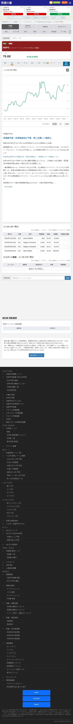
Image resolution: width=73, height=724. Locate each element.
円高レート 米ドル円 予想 (16, 475)
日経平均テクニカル (13, 401)
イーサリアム (11, 653)
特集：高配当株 (12, 603)
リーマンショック (13, 589)
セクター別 (16, 31)
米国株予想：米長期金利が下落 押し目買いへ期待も (27, 138)
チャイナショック (13, 595)
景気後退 (53, 31)
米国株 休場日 (12, 557)
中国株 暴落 (11, 599)
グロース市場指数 (13, 416)
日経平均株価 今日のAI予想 (16, 377)
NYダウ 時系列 (11, 544)
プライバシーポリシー (14, 683)
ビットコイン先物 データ (15, 669)
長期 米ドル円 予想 (13, 472)
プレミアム (57, 2)
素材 (4, 43)
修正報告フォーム (36, 355)
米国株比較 (36, 17)
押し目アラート (62, 26)
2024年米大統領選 (13, 632)
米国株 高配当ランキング (15, 610)
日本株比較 (27, 17)
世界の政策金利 (12, 521)
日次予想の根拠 (12, 380)
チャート (52, 63)
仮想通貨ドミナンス (14, 666)
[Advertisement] (36, 204)
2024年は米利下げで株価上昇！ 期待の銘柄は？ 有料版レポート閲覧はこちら (31, 157)
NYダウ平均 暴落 (13, 581)
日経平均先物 (11, 407)
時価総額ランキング (14, 663)
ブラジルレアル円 (13, 506)
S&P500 (9, 565)
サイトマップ (11, 677)
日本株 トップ (11, 428)
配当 (6, 31)
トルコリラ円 (11, 509)
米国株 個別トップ (13, 551)
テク (59, 63)
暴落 (35, 31)
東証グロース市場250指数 (16, 422)
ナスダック (10, 562)
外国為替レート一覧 (13, 453)
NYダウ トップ (11, 530)
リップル (10, 650)
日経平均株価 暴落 (13, 578)
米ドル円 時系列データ (15, 479)
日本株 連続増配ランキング (16, 435)
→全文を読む (8, 187)
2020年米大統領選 (13, 635)
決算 (25, 31)
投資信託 (10, 624)
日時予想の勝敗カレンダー (16, 384)
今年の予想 (10, 398)
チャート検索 (11, 446)
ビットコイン (11, 646)
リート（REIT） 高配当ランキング (19, 613)
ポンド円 (10, 492)
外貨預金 (10, 621)
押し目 (64, 2)
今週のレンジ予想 (13, 537)
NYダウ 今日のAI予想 (14, 533)
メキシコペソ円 (12, 516)
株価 (5, 63)
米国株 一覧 (11, 554)
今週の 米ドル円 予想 (14, 465)
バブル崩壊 (11, 592)
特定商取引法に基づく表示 (16, 687)
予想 (12, 63)
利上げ (46, 63)
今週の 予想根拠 (12, 469)
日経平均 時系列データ (14, 404)
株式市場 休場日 (12, 441)
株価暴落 (9, 574)
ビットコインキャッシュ (15, 659)
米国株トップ (10, 26)
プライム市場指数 (13, 410)
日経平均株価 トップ (14, 374)
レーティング (18, 17)
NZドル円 (10, 513)
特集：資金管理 (12, 618)
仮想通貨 (9, 643)
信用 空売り (66, 63)
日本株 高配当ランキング (15, 606)
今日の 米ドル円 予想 (14, 459)
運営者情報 (10, 680)
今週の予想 (10, 395)
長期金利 (43, 17)
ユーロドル (11, 496)
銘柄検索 (45, 26)
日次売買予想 (11, 390)
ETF (44, 31)
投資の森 (6, 2)
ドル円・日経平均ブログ (15, 524)
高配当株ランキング (28, 26)
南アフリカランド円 (14, 503)
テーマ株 (51, 17)
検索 (67, 278)
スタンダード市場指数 (14, 413)
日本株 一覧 (11, 438)
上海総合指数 (11, 568)
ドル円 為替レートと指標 (15, 456)
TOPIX (8, 419)
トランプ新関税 (60, 17)
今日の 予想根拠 (12, 462)
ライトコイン (11, 656)
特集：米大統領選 (13, 629)
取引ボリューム (12, 672)
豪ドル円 (10, 486)
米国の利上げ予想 (13, 540)
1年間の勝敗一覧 (13, 387)
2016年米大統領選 (13, 638)
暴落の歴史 (10, 585)
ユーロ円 (10, 489)
